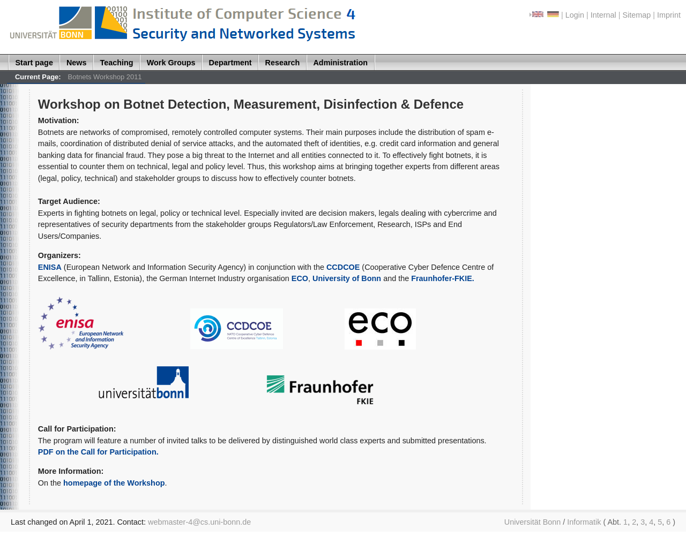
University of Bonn (346, 278)
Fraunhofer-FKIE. (442, 278)
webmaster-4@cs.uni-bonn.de (199, 522)
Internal (603, 15)
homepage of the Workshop (114, 483)
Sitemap (636, 15)
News (76, 62)
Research (282, 62)
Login (574, 15)
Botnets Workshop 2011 (105, 77)
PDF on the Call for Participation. (98, 452)
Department (230, 62)
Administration (340, 62)
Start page (34, 62)
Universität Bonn (532, 522)
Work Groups (171, 62)
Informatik (584, 522)
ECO (300, 278)
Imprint (669, 15)
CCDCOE (344, 267)
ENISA (50, 267)
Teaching (116, 62)
